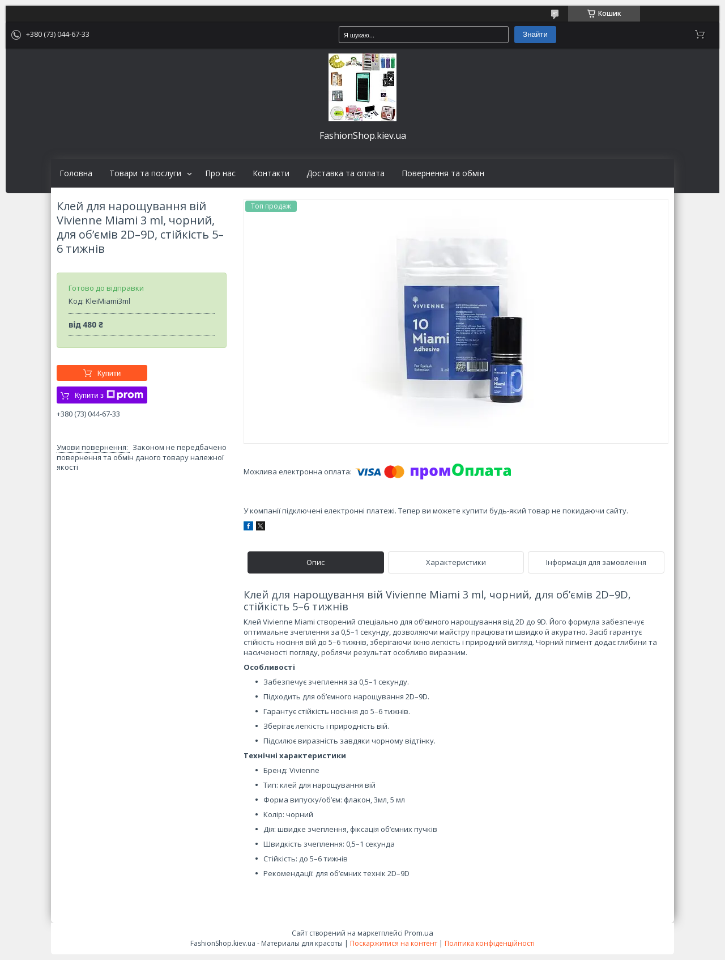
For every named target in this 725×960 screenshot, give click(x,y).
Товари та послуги (145, 173)
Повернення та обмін (443, 173)
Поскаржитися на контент (393, 943)
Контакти (271, 173)
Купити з (109, 395)
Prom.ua (418, 933)
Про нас (220, 173)
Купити (109, 373)
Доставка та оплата (345, 173)
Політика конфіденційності (490, 943)
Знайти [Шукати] (535, 34)
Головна (75, 173)
